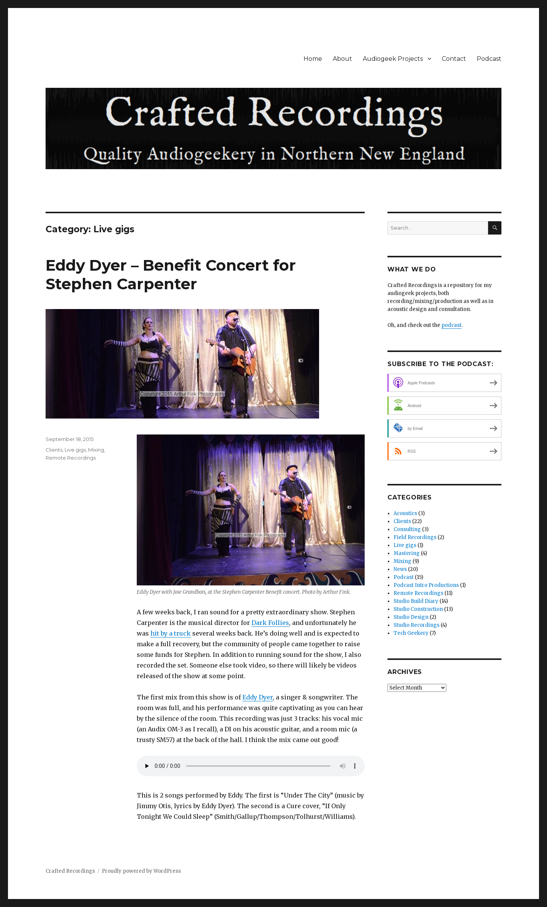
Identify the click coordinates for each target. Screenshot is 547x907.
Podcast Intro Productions (426, 585)
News (400, 569)
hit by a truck (170, 633)
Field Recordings (415, 537)
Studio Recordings (416, 625)
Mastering (407, 553)
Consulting (407, 529)
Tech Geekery (411, 633)
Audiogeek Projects (393, 58)
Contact (454, 58)
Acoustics (405, 513)
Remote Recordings (71, 458)
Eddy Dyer (257, 697)
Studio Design (411, 617)
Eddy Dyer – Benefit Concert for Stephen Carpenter (171, 274)
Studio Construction (418, 609)
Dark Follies (270, 622)
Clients (54, 450)
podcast (451, 325)
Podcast (489, 58)
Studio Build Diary (416, 601)
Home (313, 58)
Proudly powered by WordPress (141, 871)
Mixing (96, 450)
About (342, 58)
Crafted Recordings (70, 871)
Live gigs (75, 450)
